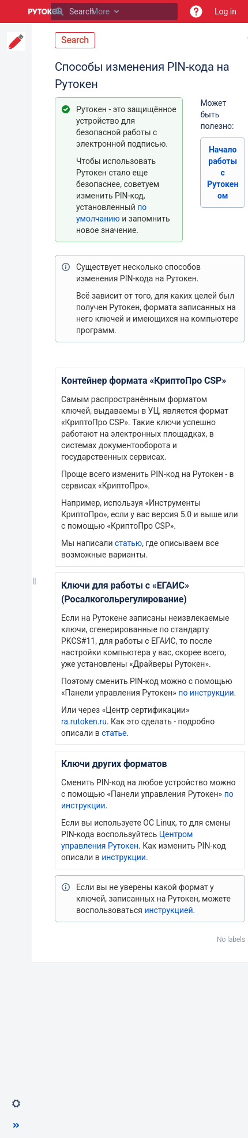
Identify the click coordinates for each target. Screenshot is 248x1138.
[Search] (59, 11)
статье (114, 733)
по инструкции (206, 692)
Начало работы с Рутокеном (222, 172)
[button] (196, 11)
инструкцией (168, 910)
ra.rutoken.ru (84, 721)
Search (75, 40)
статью (128, 543)
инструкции (124, 857)
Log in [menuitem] (225, 11)
